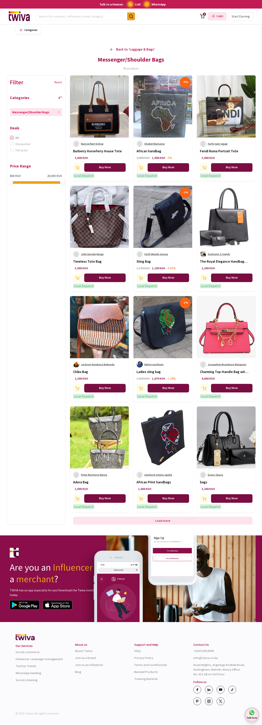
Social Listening (26, 680)
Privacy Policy (143, 658)
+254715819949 (203, 651)
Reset (58, 82)
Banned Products (146, 672)
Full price (19, 150)
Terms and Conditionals (150, 665)
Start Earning (241, 16)
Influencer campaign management (39, 659)
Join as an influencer (89, 665)
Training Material (146, 679)
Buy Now (105, 167)
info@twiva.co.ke (205, 658)
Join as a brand (85, 658)
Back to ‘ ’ (132, 49)
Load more (162, 521)
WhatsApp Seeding (28, 673)
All (14, 138)
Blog (78, 672)
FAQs (137, 651)
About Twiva (83, 651)
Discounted (20, 144)
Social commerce (27, 652)
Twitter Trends (26, 666)
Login (219, 16)
